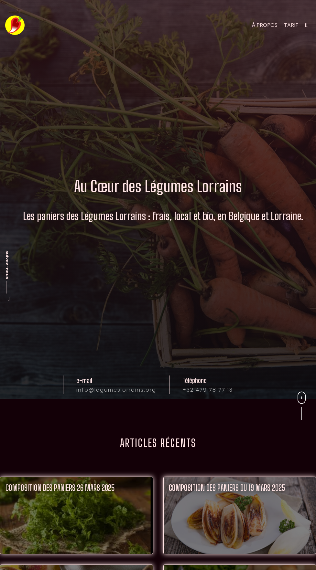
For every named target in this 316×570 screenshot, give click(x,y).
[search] (306, 25)
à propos (265, 25)
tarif (291, 25)
